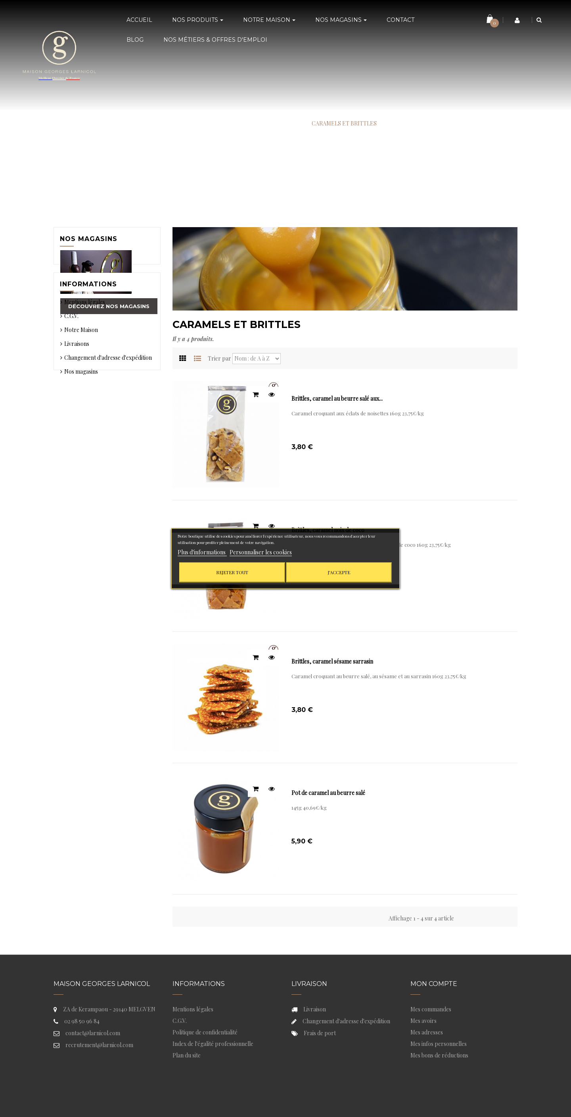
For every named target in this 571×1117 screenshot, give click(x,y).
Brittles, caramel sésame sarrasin (332, 661)
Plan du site (186, 1055)
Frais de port (320, 1033)
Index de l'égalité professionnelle (212, 1044)
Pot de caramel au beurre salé (328, 793)
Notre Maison (81, 391)
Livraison (314, 1009)
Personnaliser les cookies (261, 552)
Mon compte (433, 984)
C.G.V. (71, 378)
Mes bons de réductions (439, 1055)
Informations (88, 343)
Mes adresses (426, 1032)
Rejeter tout (232, 572)
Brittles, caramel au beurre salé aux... (337, 398)
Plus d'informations (202, 552)
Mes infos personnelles (438, 1044)
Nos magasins (88, 239)
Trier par (219, 358)
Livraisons (76, 405)
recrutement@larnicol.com (99, 1045)
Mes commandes (430, 1009)
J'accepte (339, 572)
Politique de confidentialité (205, 1032)
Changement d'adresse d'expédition (108, 419)
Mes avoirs (423, 1020)
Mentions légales (84, 364)
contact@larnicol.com (92, 1033)
